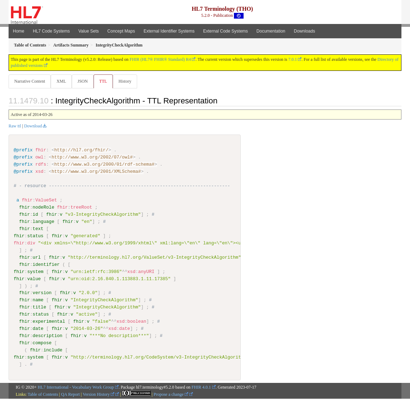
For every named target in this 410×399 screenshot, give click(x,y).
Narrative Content (29, 81)
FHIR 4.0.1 (201, 387)
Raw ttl (15, 126)
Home (18, 31)
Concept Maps (121, 31)
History (127, 81)
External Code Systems (225, 31)
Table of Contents (43, 394)
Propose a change (171, 394)
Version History (99, 394)
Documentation (270, 31)
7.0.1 (292, 59)
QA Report (70, 394)
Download (33, 126)
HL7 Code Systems (51, 31)
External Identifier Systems (169, 31)
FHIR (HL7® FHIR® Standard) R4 (160, 59)
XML (62, 81)
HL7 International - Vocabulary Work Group (76, 387)
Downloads (304, 31)
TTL (105, 81)
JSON (84, 81)
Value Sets (88, 31)
